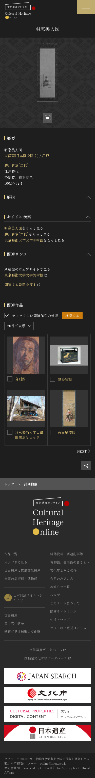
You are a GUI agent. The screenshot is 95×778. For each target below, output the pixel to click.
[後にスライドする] (84, 451)
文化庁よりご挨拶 (63, 570)
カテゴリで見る (15, 562)
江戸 (45, 155)
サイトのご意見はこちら (68, 627)
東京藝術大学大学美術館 (23, 240)
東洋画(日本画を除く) (21, 155)
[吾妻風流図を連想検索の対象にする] (52, 432)
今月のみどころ (61, 578)
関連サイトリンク (63, 611)
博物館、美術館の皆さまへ (70, 562)
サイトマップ (60, 619)
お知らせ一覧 (60, 586)
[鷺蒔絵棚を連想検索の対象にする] (52, 379)
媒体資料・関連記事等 (66, 553)
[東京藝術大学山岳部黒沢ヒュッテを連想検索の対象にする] (9, 432)
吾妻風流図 (66, 432)
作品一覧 (10, 553)
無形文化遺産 (14, 623)
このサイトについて (65, 603)
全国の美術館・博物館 (20, 578)
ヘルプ (55, 595)
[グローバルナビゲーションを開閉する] (86, 7)
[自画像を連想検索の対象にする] (9, 378)
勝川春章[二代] (16, 165)
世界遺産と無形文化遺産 (22, 570)
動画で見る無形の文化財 (22, 631)
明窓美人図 (13, 228)
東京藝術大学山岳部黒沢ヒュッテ (29, 435)
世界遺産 (10, 615)
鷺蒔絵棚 (65, 379)
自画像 (20, 378)
